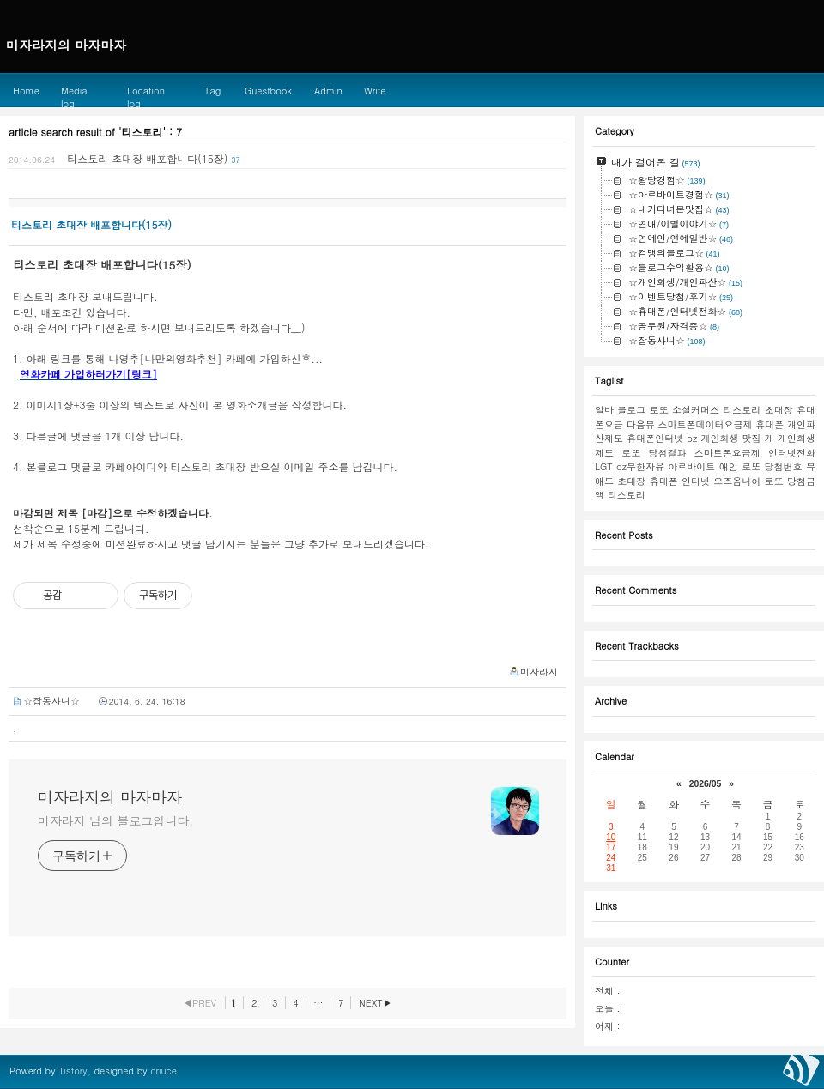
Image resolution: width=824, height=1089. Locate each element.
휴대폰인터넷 (655, 438)
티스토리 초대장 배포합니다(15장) (147, 158)
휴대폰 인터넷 (680, 481)
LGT (604, 466)
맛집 (751, 438)
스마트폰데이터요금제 (705, 424)
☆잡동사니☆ (51, 700)
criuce (163, 1070)
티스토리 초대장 (757, 409)
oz (692, 438)
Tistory (72, 1070)
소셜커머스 (695, 409)
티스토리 (626, 494)
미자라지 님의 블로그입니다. (115, 820)
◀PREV (199, 1002)
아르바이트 (691, 466)
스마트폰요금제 (727, 452)
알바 (604, 409)
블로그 (631, 409)
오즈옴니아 (736, 481)
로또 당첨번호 (772, 466)
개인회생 (719, 438)
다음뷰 (641, 424)
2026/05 (705, 784)
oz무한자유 (640, 466)
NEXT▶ (375, 1002)
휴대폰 (769, 424)
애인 (728, 466)
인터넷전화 (791, 452)
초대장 (631, 481)
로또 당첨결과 (653, 452)
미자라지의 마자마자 (110, 797)
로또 (659, 409)
